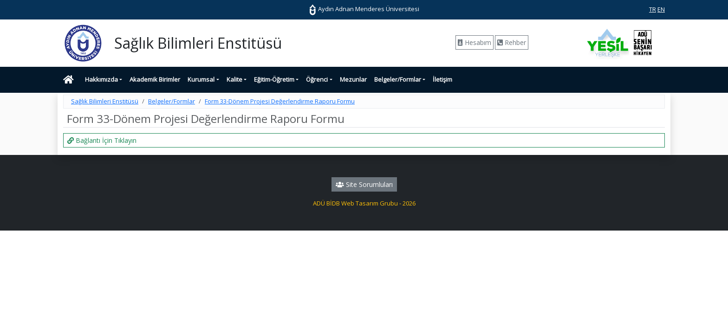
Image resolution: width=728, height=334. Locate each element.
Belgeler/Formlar (397, 79)
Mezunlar (353, 79)
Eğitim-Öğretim (274, 79)
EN (661, 9)
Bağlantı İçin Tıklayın (101, 140)
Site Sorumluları (364, 184)
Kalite (234, 79)
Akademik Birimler (155, 79)
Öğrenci (317, 79)
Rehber (511, 42)
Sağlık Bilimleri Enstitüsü (104, 101)
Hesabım (474, 42)
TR (652, 9)
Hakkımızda (101, 79)
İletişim (442, 79)
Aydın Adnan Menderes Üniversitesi (364, 9)
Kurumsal (201, 79)
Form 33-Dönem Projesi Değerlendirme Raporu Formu (280, 101)
